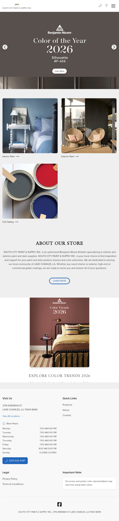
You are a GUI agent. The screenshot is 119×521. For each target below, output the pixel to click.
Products (67, 405)
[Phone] (100, 6)
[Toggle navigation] (113, 5)
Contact (67, 415)
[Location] (106, 6)
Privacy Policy (9, 479)
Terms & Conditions (12, 484)
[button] (4, 47)
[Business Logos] (16, 5)
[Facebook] (59, 504)
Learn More (59, 71)
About (66, 410)
